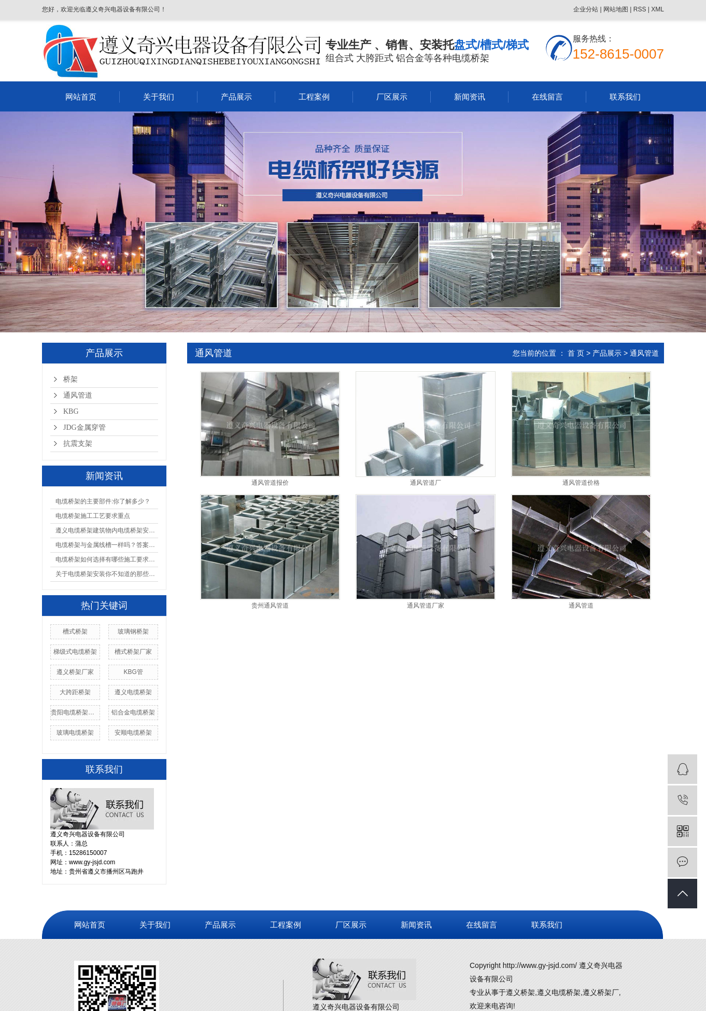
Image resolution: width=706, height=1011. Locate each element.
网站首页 (80, 96)
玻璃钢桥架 (133, 631)
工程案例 (314, 96)
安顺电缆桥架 (133, 732)
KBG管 (133, 672)
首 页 (576, 353)
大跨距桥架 (75, 692)
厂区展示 (391, 96)
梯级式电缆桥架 (75, 651)
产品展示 (236, 96)
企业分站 (585, 9)
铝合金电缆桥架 (133, 712)
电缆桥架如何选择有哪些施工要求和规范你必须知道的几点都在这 (106, 559)
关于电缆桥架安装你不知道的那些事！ (106, 574)
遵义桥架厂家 (75, 672)
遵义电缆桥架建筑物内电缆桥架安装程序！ (106, 530)
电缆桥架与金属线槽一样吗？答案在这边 (106, 545)
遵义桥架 (520, 992)
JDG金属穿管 (84, 427)
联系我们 (625, 96)
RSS (639, 9)
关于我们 (158, 96)
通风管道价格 (581, 483)
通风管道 (77, 395)
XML (657, 9)
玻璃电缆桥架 (75, 732)
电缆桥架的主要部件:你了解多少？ (102, 501)
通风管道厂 (425, 483)
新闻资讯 (469, 96)
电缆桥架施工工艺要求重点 (92, 515)
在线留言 (547, 96)
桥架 (70, 379)
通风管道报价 (270, 483)
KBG (71, 411)
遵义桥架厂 (601, 992)
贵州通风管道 (270, 605)
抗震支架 (77, 443)
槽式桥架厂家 (133, 651)
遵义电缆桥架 (133, 692)
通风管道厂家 (425, 605)
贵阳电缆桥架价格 (75, 712)
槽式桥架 (75, 631)
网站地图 (615, 9)
